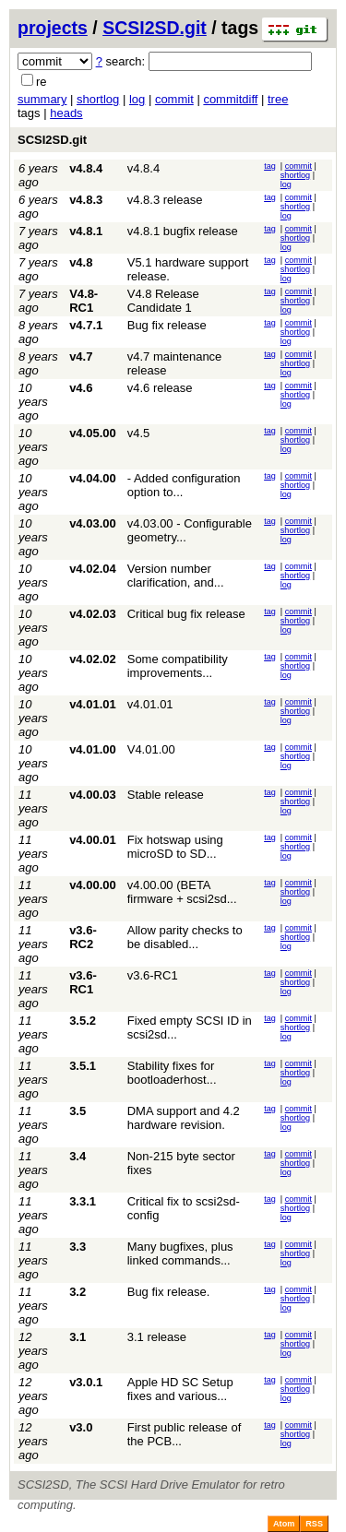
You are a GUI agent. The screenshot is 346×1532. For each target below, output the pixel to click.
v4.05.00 (92, 433)
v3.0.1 (85, 1382)
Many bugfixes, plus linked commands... (180, 1253)
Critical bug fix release (186, 614)
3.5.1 (82, 1066)
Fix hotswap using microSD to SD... (175, 847)
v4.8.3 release (165, 200)
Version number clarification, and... (175, 575)
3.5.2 (82, 1020)
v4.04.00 (92, 478)
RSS (314, 1523)
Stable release (165, 795)
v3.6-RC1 (83, 982)
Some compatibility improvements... (177, 666)
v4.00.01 (92, 840)
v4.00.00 (92, 885)
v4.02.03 (92, 614)
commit (174, 99)
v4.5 (138, 433)
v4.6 (80, 388)
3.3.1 (82, 1201)
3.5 (77, 1111)
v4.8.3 (85, 200)
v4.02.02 (92, 659)
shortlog (98, 99)
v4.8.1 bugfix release (182, 231)
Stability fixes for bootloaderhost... (172, 1073)
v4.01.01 (92, 704)
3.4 (77, 1156)
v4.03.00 (92, 523)
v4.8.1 (85, 231)
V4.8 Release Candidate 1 (163, 301)
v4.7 (80, 356)
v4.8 (80, 262)
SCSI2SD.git (154, 28)
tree (278, 99)
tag (270, 166)
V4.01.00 (151, 749)
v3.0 (80, 1427)
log (137, 99)
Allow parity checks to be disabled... (185, 937)
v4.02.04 (92, 569)
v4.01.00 (92, 749)
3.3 (77, 1246)
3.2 (77, 1292)
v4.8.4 (85, 168)
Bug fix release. (168, 1292)
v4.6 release (160, 388)
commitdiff (230, 99)
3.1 (77, 1337)
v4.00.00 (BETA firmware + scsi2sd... (182, 892)
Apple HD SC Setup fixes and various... (180, 1389)
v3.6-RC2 (83, 937)
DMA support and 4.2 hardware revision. (183, 1118)
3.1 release (156, 1337)
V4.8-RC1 (83, 301)
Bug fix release (167, 325)
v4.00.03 (92, 795)
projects (53, 28)
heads (66, 113)
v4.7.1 (85, 325)
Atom (283, 1523)
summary (42, 99)
